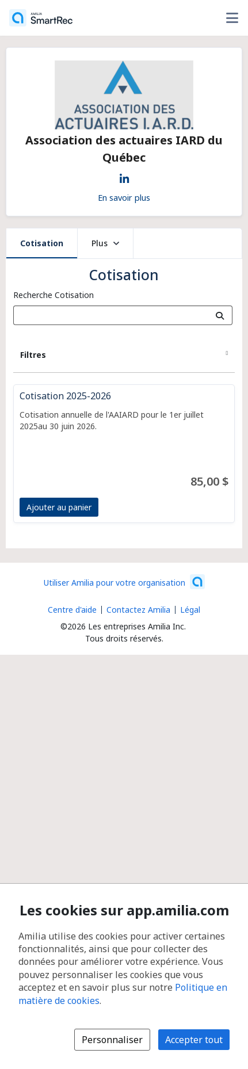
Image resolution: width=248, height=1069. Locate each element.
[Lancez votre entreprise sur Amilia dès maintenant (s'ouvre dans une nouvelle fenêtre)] (124, 581)
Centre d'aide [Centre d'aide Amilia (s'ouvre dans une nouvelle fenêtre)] (72, 609)
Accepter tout (194, 1039)
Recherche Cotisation (53, 294)
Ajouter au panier (58, 507)
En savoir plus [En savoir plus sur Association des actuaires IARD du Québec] (124, 197)
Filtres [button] (33, 354)
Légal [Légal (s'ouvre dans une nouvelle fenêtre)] (190, 609)
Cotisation (41, 243)
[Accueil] (41, 17)
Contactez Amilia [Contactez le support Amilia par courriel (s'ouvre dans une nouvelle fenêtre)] (138, 609)
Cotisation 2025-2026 (65, 396)
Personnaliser (112, 1039)
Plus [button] (105, 243)
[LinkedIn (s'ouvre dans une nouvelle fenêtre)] (124, 176)
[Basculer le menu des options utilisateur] (232, 18)
